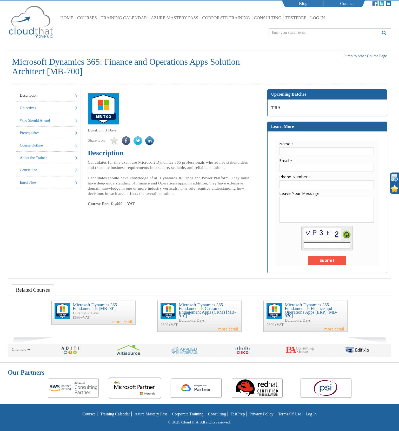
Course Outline (31, 145)
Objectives (28, 108)
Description (28, 95)
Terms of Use (287, 414)
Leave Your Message (299, 193)
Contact (348, 3)
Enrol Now (28, 182)
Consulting (267, 17)
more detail (122, 322)
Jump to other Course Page (365, 56)
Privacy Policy (259, 414)
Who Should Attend (35, 120)
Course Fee (28, 170)
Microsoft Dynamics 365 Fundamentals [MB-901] (95, 306)
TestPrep (295, 17)
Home (66, 17)
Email (285, 160)
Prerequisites (29, 133)
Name (286, 143)
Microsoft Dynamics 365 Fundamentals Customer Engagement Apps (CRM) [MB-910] (207, 310)
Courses (87, 17)
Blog (304, 3)
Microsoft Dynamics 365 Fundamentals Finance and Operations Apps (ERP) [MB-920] (311, 310)
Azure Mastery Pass (174, 17)
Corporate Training (226, 17)
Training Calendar (124, 17)
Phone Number (295, 176)
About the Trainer (33, 158)
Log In (317, 17)
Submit (327, 260)
